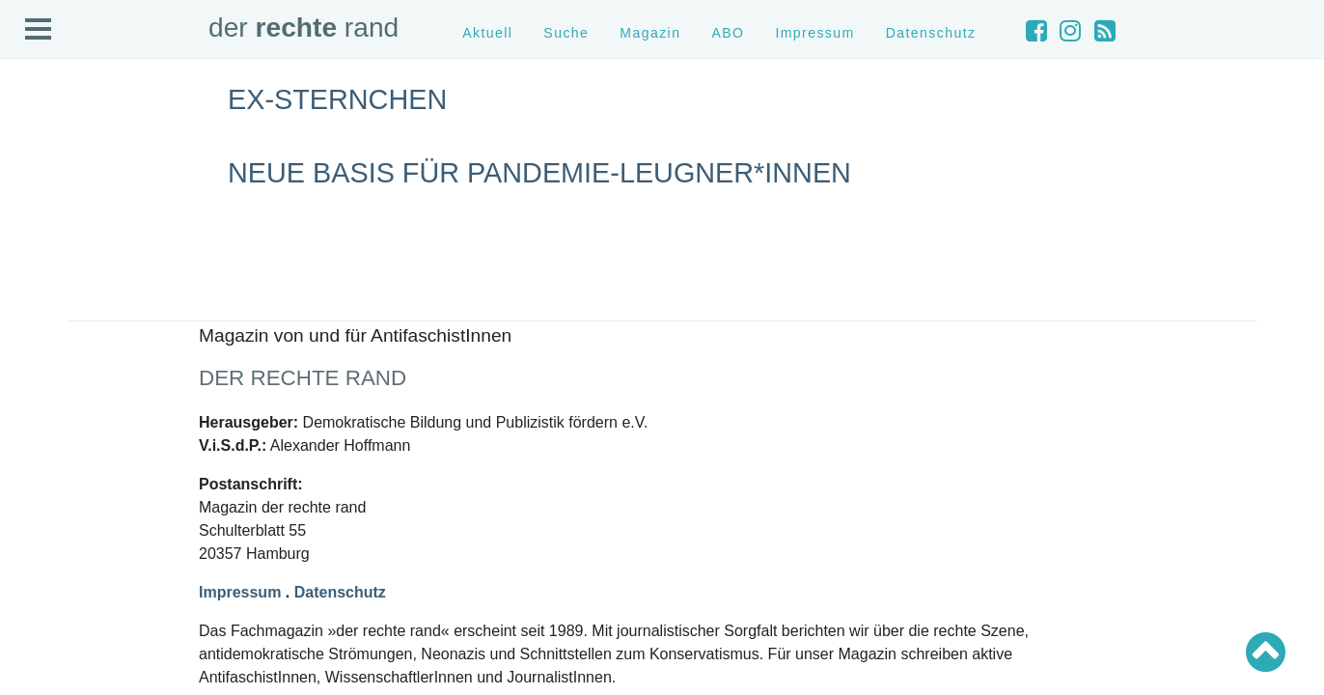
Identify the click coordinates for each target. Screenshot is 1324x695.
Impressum (814, 33)
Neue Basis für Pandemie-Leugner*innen (539, 172)
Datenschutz (931, 33)
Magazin (650, 33)
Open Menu (38, 30)
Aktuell (487, 33)
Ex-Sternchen (337, 99)
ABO (727, 33)
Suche (566, 33)
